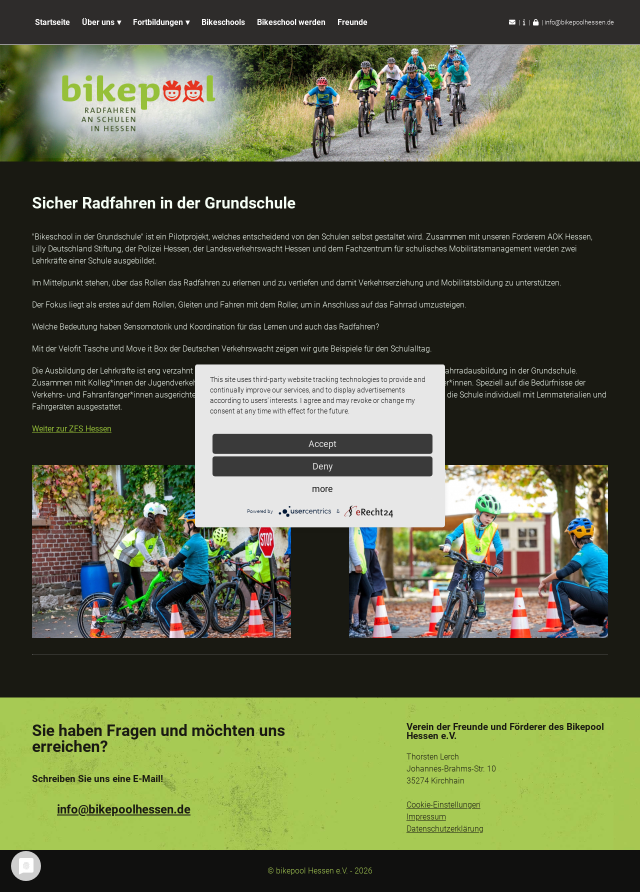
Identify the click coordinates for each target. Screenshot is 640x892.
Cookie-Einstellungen (443, 805)
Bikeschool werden (291, 22)
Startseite (52, 22)
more (322, 489)
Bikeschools (223, 22)
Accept (322, 443)
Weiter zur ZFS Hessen (72, 429)
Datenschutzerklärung (445, 829)
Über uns (98, 22)
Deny (322, 466)
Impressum (426, 817)
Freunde (353, 22)
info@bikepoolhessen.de (579, 22)
